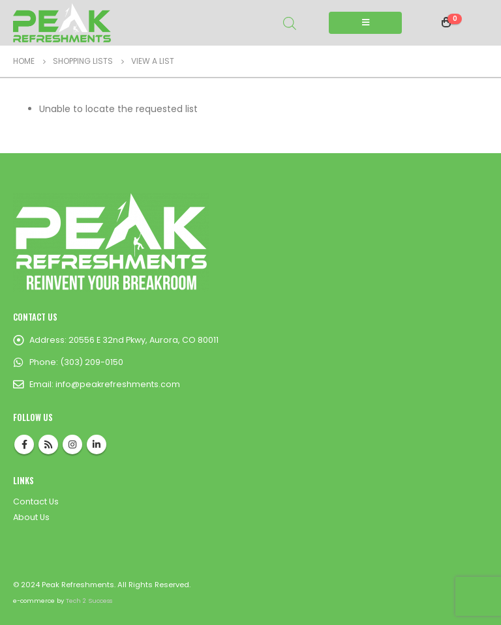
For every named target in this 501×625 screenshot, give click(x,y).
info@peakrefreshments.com (117, 384)
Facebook (24, 444)
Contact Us (36, 501)
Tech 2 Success (89, 600)
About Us (31, 517)
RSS (48, 444)
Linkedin (96, 444)
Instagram (72, 444)
